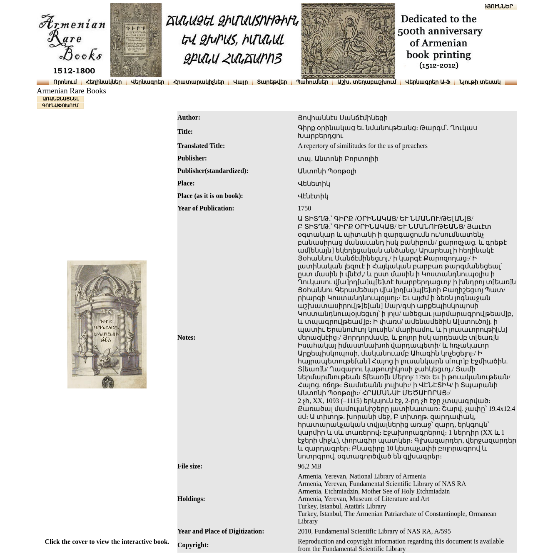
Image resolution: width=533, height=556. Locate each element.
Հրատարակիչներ (198, 82)
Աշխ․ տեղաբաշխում (366, 82)
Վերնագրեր (147, 82)
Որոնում (65, 82)
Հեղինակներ (104, 82)
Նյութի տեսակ (480, 82)
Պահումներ (312, 82)
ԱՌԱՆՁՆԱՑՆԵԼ (60, 98)
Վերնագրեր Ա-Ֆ (427, 82)
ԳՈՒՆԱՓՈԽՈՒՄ (60, 105)
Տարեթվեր (272, 82)
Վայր (240, 82)
